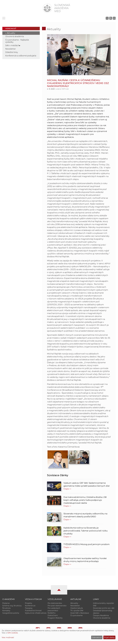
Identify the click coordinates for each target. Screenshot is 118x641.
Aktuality (11, 33)
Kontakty (6, 611)
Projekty (28, 603)
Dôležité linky (11, 52)
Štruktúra (6, 608)
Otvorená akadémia (14, 36)
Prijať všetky (109, 637)
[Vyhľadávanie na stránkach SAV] (107, 18)
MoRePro (51, 613)
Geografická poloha (10, 613)
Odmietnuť (97, 637)
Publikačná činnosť (33, 611)
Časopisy (28, 608)
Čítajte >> (67, 489)
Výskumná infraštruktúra (35, 613)
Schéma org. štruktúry (12, 606)
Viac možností (8, 637)
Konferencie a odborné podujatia (20, 56)
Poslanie (6, 603)
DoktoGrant (53, 615)
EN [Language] (114, 18)
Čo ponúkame (76, 615)
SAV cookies (12, 633)
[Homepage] (47, 8)
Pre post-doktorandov (57, 606)
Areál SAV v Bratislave (79, 613)
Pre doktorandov (55, 603)
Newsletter (10, 49)
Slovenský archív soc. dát (103, 608)
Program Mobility (55, 618)
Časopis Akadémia (101, 615)
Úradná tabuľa (76, 608)
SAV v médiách (12, 45)
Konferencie (30, 606)
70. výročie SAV (76, 611)
